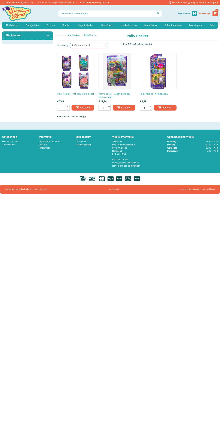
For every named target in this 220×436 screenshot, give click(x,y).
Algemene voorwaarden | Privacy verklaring (197, 189)
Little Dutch (7, 154)
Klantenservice (178, 2)
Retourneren (44, 148)
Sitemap (43, 157)
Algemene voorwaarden (50, 141)
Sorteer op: (63, 45)
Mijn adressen (82, 151)
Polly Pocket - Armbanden (154, 93)
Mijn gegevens (82, 154)
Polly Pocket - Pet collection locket (75, 93)
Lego (4, 151)
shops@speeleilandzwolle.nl (125, 162)
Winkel (42, 160)
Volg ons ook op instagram (203, 2)
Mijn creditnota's (83, 148)
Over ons (43, 144)
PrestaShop (114, 189)
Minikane (6, 148)
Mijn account (82, 141)
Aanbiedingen (8, 144)
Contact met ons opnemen (51, 154)
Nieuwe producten (10, 141)
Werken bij (44, 151)
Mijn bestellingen (83, 144)
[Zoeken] (110, 13)
